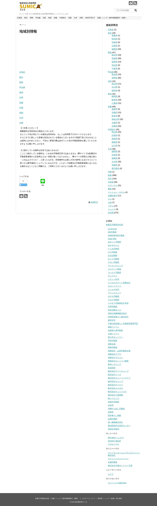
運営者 (100, 498)
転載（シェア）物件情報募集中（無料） (112, 18)
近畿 (55, 18)
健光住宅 (111, 320)
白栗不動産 (112, 419)
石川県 (114, 87)
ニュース (111, 209)
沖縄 (81, 18)
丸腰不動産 (112, 462)
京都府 (114, 112)
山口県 (114, 146)
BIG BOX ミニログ (116, 438)
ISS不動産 (112, 232)
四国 (70, 18)
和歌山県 (115, 119)
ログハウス (112, 185)
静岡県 (114, 96)
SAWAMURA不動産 (116, 235)
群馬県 (114, 62)
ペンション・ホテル (116, 192)
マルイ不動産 (113, 300)
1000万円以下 (90, 18)
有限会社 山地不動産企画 (119, 351)
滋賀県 (114, 109)
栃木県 (114, 55)
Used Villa (112, 239)
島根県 (114, 142)
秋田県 (114, 39)
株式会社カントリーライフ (119, 378)
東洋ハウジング (114, 364)
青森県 (114, 35)
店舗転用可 (112, 196)
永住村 (111, 405)
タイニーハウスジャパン (118, 459)
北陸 (44, 18)
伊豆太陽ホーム (114, 310)
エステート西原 (114, 269)
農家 (110, 189)
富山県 (114, 84)
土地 (110, 202)
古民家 (111, 182)
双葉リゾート (113, 327)
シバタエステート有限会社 (119, 283)
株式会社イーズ (114, 375)
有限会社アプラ (114, 354)
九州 (75, 18)
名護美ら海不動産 (115, 330)
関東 (31, 18)
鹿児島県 (115, 168)
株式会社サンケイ (115, 385)
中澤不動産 (112, 307)
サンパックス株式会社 (117, 483)
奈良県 (114, 116)
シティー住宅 (113, 279)
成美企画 (111, 344)
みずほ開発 (112, 256)
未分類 (111, 213)
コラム (111, 206)
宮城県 (114, 42)
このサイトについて (88, 498)
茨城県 (114, 58)
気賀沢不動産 (113, 402)
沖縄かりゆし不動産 (116, 409)
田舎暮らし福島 (114, 415)
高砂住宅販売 (113, 429)
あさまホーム (113, 245)
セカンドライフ (114, 286)
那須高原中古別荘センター (119, 426)
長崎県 (114, 158)
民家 (110, 175)
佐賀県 (114, 155)
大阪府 (114, 123)
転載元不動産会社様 (42, 498)
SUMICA (94, 202)
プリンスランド (114, 293)
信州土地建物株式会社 (117, 313)
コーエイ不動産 (114, 273)
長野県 (114, 78)
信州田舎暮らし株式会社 (118, 317)
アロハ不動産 (113, 262)
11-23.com (112, 229)
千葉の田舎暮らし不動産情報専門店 (123, 324)
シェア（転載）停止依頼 (113, 498)
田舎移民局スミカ (81, 502)
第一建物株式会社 (115, 422)
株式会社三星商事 (115, 395)
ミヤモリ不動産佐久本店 (118, 303)
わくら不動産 (113, 259)
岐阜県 (114, 100)
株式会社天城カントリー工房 (120, 466)
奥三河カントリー (115, 337)
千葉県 (114, 69)
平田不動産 (112, 341)
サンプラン (112, 276)
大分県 (114, 162)
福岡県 (114, 151)
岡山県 (114, 132)
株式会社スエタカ (115, 388)
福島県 (114, 49)
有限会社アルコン (115, 358)
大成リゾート (113, 334)
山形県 (114, 46)
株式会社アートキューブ (118, 371)
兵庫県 (114, 126)
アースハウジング (115, 266)
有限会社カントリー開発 (118, 361)
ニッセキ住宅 (113, 290)
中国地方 (62, 18)
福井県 (114, 91)
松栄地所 (111, 368)
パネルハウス (113, 444)
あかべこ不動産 (114, 242)
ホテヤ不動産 (113, 296)
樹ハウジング (113, 398)
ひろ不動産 (112, 252)
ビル (110, 199)
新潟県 (114, 74)
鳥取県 (114, 139)
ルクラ (111, 474)
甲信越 (38, 18)
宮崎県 (114, 165)
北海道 (19, 18)
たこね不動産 (113, 249)
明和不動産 (112, 347)
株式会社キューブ (115, 381)
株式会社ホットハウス (117, 392)
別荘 (110, 179)
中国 (21, 108)
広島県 (114, 135)
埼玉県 (114, 65)
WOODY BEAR (114, 441)
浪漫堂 (111, 412)
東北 (26, 18)
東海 (50, 18)
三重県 (114, 103)
